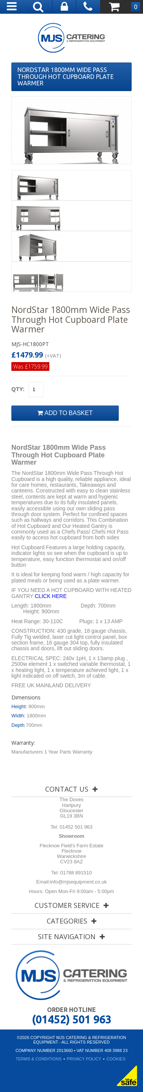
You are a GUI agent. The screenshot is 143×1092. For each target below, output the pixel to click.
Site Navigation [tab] (67, 936)
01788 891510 (75, 873)
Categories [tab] (67, 920)
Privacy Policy (84, 1059)
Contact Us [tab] (66, 789)
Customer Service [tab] (67, 905)
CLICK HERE (51, 596)
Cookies (116, 1059)
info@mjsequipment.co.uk (78, 882)
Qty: (18, 389)
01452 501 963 (75, 827)
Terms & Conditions (38, 1059)
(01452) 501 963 (72, 1019)
